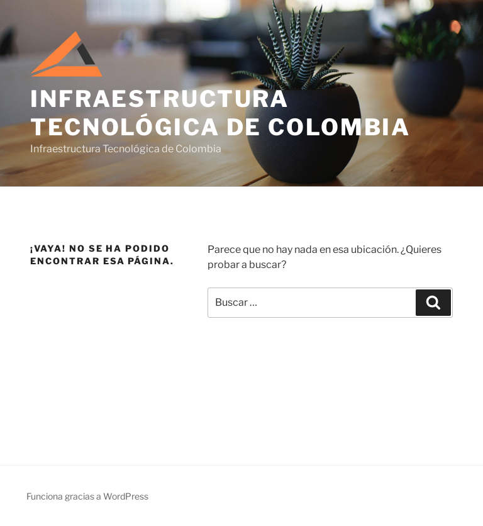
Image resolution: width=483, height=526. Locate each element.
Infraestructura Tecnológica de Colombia (220, 113)
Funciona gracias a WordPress (87, 496)
